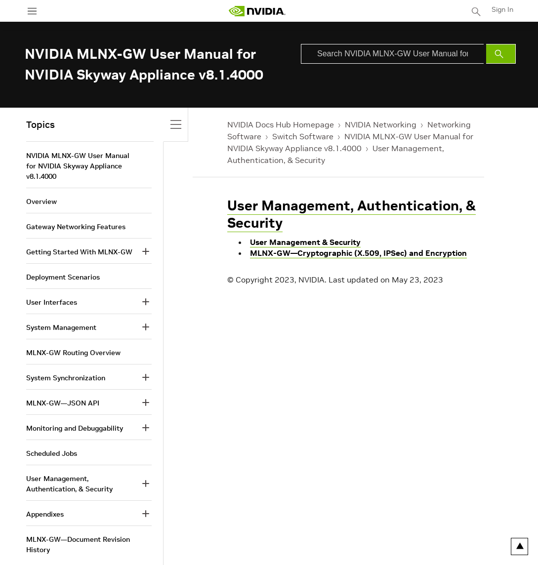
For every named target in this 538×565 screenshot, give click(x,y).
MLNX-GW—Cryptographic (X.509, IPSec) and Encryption (358, 253)
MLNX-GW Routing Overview (73, 352)
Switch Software (302, 136)
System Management (61, 327)
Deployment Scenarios (63, 277)
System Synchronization (65, 377)
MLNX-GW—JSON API (62, 403)
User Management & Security (305, 242)
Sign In (502, 9)
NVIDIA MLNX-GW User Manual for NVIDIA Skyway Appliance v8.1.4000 (77, 166)
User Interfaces (51, 302)
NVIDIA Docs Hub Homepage (280, 124)
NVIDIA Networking (380, 124)
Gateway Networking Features (75, 226)
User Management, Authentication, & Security (351, 214)
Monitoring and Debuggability (74, 428)
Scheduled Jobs (51, 453)
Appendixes (45, 514)
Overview (41, 201)
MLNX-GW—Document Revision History (78, 544)
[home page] (257, 11)
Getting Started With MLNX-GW (79, 251)
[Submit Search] (501, 54)
